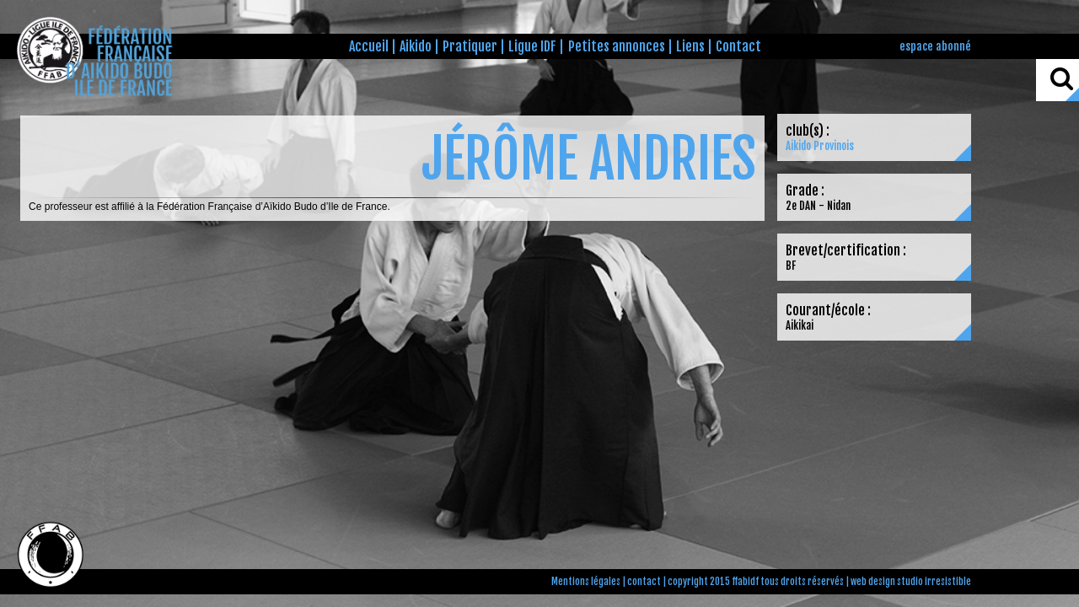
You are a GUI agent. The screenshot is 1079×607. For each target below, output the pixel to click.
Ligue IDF (532, 46)
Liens (690, 46)
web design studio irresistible (911, 582)
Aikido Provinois (820, 146)
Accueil (369, 46)
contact (644, 582)
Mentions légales (585, 582)
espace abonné (935, 46)
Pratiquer (470, 46)
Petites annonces (616, 46)
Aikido (416, 46)
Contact (738, 46)
